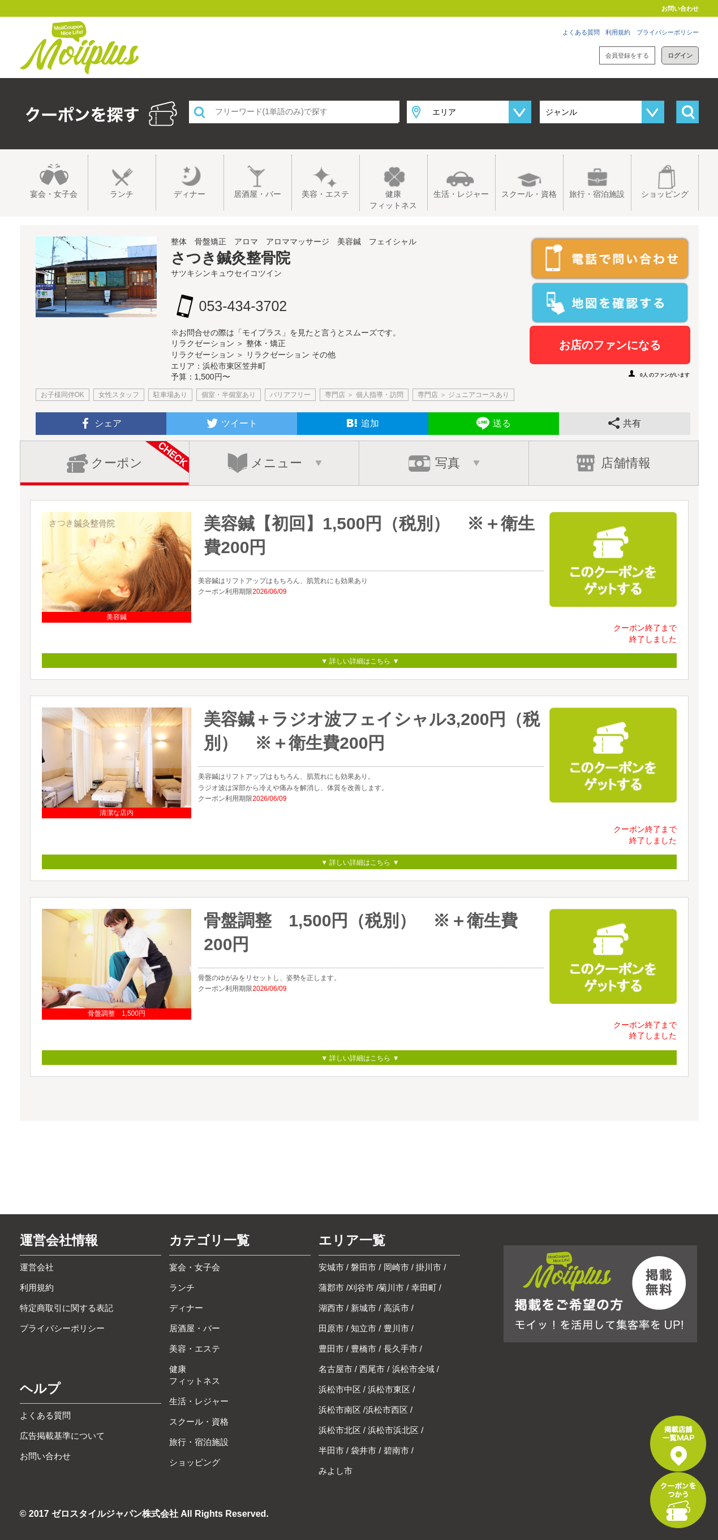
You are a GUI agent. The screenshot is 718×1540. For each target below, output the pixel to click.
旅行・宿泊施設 (597, 194)
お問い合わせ (680, 8)
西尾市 (372, 1369)
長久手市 (401, 1348)
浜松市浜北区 (393, 1430)
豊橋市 (363, 1348)
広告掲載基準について (62, 1435)
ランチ (122, 194)
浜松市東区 (389, 1389)
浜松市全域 (413, 1369)
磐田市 (363, 1267)
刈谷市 (361, 1287)
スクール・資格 (529, 194)
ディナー (189, 194)
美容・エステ (325, 194)
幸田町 (424, 1287)
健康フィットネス (393, 199)
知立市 (363, 1328)
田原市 (331, 1328)
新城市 (363, 1308)
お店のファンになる (610, 345)
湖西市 (331, 1308)
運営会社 (37, 1267)
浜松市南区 (340, 1409)
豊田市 (331, 1348)
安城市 (331, 1267)
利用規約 (617, 32)
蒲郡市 (331, 1287)
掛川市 (428, 1267)
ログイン (680, 55)
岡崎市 (396, 1267)
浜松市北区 (340, 1430)
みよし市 (335, 1471)
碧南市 (396, 1450)
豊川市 (396, 1328)
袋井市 (363, 1450)
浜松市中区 (340, 1389)
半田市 (331, 1450)
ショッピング (665, 194)
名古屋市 (335, 1369)
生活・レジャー (461, 194)
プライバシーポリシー (668, 32)
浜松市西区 (387, 1409)
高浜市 (396, 1308)
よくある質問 (581, 32)
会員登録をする (627, 55)
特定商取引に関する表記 (66, 1308)
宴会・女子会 (54, 194)
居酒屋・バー (257, 194)
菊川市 (391, 1287)
